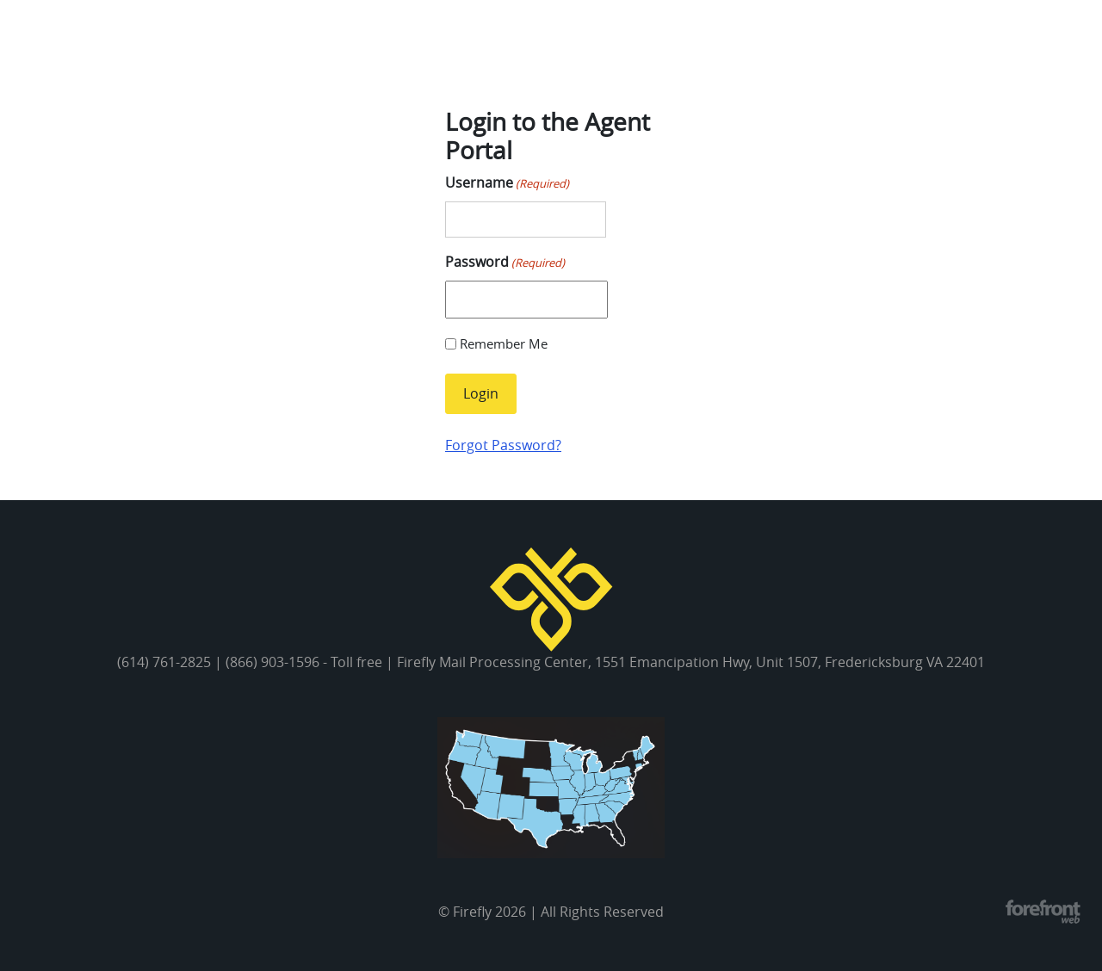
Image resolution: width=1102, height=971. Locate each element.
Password (505, 262)
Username (507, 183)
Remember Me (504, 343)
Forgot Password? (503, 445)
